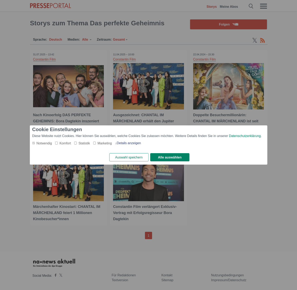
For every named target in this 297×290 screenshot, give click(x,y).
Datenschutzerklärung (245, 136)
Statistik (84, 143)
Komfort (65, 143)
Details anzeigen (129, 143)
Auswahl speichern (128, 157)
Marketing (105, 143)
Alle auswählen (170, 157)
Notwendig (44, 143)
